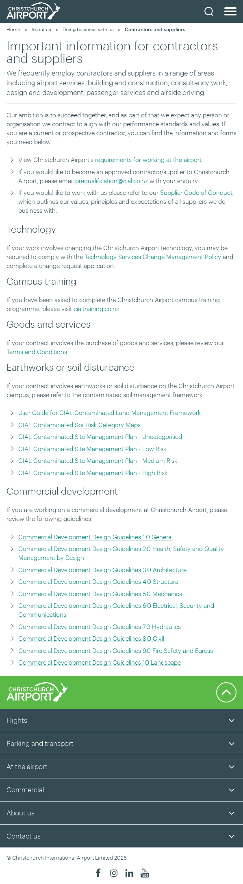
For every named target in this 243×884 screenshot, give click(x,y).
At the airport (27, 766)
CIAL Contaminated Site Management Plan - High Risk (92, 472)
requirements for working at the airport (148, 159)
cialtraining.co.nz (96, 308)
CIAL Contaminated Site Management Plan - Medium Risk (97, 460)
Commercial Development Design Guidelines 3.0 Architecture (102, 569)
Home (13, 29)
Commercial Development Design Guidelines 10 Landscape (99, 662)
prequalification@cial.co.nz (111, 180)
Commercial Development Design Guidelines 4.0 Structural (99, 581)
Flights (17, 720)
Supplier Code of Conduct (196, 192)
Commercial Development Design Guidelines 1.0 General (95, 536)
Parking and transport (40, 743)
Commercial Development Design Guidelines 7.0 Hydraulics (99, 626)
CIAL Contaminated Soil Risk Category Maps (79, 424)
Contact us (24, 836)
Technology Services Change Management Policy (153, 256)
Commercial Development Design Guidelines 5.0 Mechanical (101, 593)
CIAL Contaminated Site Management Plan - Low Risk (92, 448)
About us (41, 29)
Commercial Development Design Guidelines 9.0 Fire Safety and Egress (115, 650)
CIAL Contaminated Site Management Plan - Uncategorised (100, 436)
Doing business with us (88, 29)
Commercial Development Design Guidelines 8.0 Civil (91, 638)
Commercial (25, 789)
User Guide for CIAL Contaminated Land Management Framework (109, 412)
